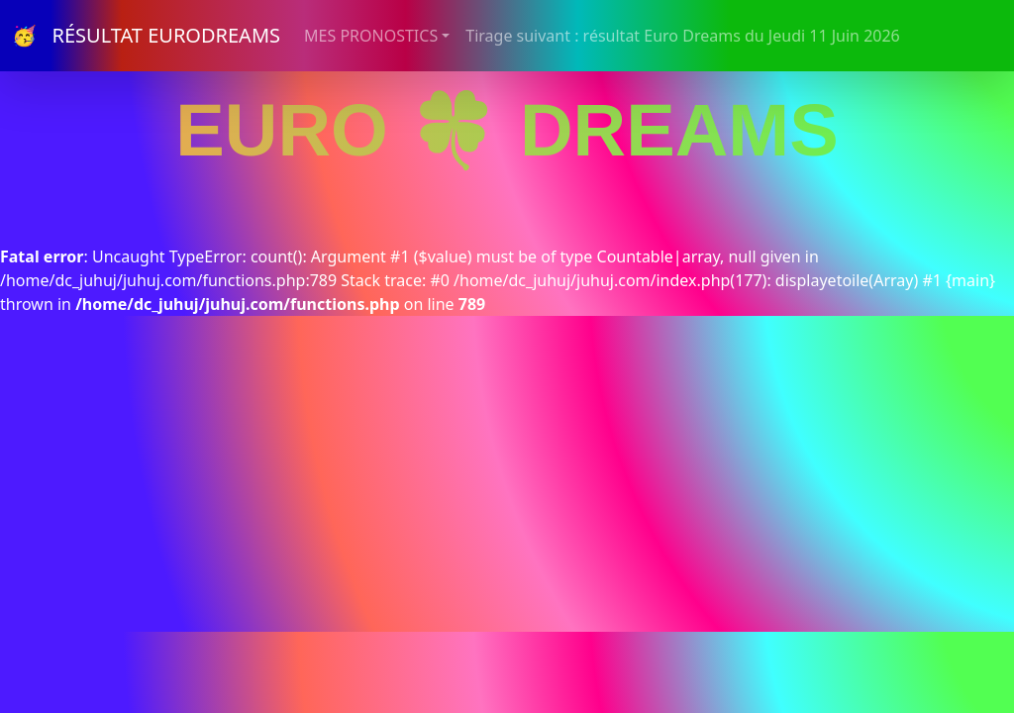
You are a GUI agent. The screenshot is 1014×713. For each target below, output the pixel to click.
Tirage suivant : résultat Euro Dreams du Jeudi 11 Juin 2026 (682, 36)
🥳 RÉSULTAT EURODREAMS (146, 35)
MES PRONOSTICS (371, 36)
